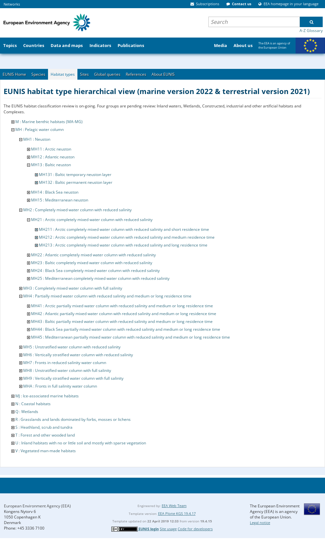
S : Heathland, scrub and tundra (44, 427)
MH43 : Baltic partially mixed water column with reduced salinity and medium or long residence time (122, 321)
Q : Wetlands (26, 411)
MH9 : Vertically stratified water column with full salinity (73, 378)
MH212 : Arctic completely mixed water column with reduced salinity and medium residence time (127, 237)
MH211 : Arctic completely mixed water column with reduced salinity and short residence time (124, 229)
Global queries (107, 74)
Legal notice (260, 522)
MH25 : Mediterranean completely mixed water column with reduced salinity (100, 278)
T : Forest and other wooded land (45, 435)
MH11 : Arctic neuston (51, 149)
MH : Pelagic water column (39, 129)
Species (38, 74)
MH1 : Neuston (36, 139)
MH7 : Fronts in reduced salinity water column (64, 362)
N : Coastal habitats (33, 403)
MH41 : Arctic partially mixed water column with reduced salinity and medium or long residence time (122, 306)
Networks (12, 4)
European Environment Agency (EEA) (37, 506)
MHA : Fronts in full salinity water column (60, 386)
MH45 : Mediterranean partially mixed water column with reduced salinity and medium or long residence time (130, 337)
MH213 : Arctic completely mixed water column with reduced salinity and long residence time (123, 245)
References (136, 74)
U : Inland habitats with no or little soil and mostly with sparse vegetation (80, 443)
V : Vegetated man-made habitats (45, 451)
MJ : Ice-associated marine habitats (47, 396)
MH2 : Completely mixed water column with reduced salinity (77, 210)
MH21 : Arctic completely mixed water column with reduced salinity (92, 219)
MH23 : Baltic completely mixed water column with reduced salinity (91, 262)
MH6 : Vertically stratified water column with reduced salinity (78, 355)
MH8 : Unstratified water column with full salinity (67, 370)
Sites (84, 74)
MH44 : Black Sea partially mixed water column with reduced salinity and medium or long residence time (125, 329)
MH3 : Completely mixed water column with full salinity (72, 288)
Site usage (168, 528)
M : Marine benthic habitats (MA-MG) (49, 121)
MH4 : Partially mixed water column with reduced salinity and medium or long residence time (107, 296)
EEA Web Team (174, 505)
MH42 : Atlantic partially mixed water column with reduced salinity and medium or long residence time (123, 313)
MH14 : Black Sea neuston (54, 192)
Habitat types (63, 74)
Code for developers (195, 528)
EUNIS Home (14, 74)
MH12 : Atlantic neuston (52, 157)
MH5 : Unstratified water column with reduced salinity (72, 347)
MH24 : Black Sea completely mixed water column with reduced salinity (95, 270)
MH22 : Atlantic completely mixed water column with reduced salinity (93, 255)
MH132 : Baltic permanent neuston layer (75, 182)
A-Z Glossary (311, 30)
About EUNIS (163, 74)
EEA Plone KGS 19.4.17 (177, 513)
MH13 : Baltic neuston (51, 164)
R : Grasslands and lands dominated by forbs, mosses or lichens (73, 419)
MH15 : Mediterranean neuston (59, 200)
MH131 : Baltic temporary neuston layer (75, 174)
